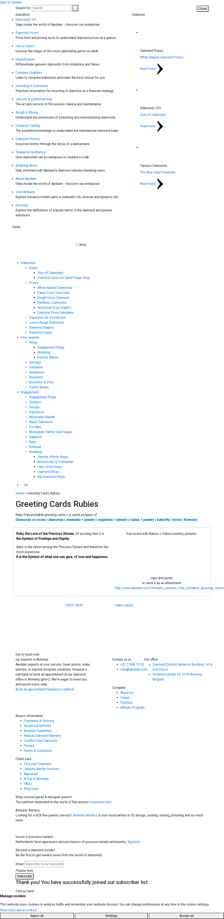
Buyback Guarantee (37, 731)
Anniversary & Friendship (55, 462)
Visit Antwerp (25, 192)
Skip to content (11, 2)
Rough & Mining (27, 112)
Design (34, 407)
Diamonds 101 (26, 20)
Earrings (35, 362)
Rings (33, 342)
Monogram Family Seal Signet (50, 432)
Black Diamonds (40, 422)
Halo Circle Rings (49, 467)
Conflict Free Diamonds (41, 741)
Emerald (35, 447)
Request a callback (60, 689)
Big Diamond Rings (51, 477)
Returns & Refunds (37, 726)
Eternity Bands (47, 357)
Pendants (36, 367)
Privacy (29, 746)
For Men (35, 427)
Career (125, 698)
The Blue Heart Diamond (157, 172)
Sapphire (35, 437)
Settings (111, 916)
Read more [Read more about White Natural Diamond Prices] (151, 69)
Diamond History (28, 139)
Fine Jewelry (30, 337)
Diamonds (28, 263)
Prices (34, 283)
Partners (126, 703)
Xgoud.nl (133, 842)
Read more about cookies (18, 910)
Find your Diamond (37, 764)
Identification (25, 59)
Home (20, 493)
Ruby (32, 442)
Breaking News (27, 165)
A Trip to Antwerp (36, 779)
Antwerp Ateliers (85, 815)
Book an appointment (31, 689)
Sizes (33, 268)
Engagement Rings (51, 347)
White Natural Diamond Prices (161, 57)
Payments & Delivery (39, 721)
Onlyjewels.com (100, 802)
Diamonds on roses (31, 520)
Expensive (36, 412)
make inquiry (124, 605)
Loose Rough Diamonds (46, 322)
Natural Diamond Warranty (42, 736)
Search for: (23, 8)
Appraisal (31, 774)
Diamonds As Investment (47, 318)
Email (19, 864)
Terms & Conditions (38, 751)
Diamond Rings (48, 472)
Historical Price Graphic (54, 308)
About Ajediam (26, 179)
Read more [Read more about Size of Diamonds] (151, 126)
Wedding (43, 352)
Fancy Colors (25, 46)
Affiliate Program (132, 708)
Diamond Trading (28, 126)
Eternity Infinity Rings (52, 457)
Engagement (30, 392)
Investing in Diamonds (32, 86)
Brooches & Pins (41, 382)
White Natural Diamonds (54, 288)
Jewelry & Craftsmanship (34, 99)
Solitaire (35, 402)
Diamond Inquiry (40, 332)
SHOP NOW (74, 605)
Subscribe (24, 876)
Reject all (37, 916)
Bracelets (36, 377)
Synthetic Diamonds (51, 303)
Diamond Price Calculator (55, 313)
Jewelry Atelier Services (42, 769)
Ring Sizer (31, 789)
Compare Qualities (29, 73)
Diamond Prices (27, 33)
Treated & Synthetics (31, 152)
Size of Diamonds (153, 115)
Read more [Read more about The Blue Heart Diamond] (151, 184)
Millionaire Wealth (42, 417)
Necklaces (36, 372)
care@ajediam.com (133, 669)
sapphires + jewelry (112, 520)
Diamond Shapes (41, 327)
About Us (127, 693)
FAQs (28, 784)
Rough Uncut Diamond (53, 298)
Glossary (22, 205)
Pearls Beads (39, 387)
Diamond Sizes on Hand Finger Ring (63, 278)
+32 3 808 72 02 (132, 664)
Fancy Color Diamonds (53, 293)
